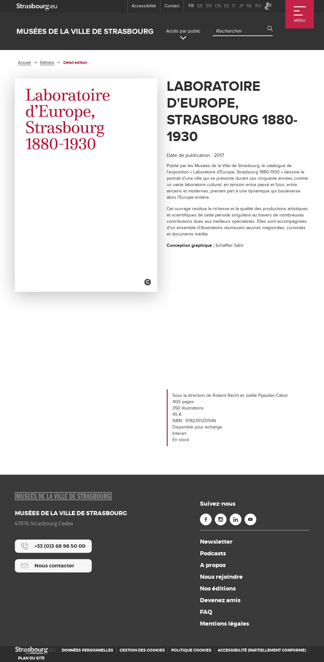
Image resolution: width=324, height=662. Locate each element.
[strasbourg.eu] (36, 6)
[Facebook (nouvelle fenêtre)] (206, 519)
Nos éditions (218, 588)
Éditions (47, 62)
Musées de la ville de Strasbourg (84, 31)
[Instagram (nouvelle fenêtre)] (221, 519)
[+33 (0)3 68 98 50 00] (53, 546)
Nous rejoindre (221, 576)
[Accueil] (35, 650)
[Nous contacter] (53, 565)
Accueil (24, 62)
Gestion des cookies (142, 650)
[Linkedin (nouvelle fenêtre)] (235, 519)
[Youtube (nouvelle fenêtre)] (250, 519)
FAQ (206, 612)
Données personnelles (87, 650)
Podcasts (213, 553)
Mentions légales (224, 623)
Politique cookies (191, 650)
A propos (213, 565)
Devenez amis (220, 600)
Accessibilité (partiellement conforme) (262, 650)
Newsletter (216, 541)
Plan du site (31, 658)
